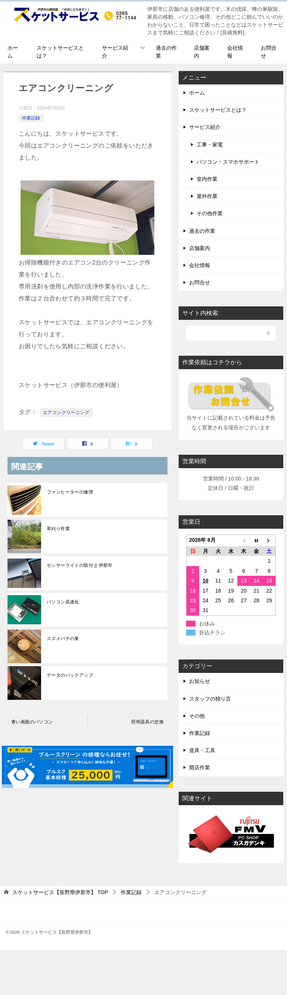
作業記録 (31, 118)
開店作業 (199, 767)
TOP (60, 892)
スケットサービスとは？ (60, 52)
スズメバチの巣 (63, 638)
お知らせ (199, 681)
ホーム (12, 52)
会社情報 (235, 52)
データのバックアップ (70, 675)
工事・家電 (210, 145)
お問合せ (269, 52)
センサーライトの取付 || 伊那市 (79, 565)
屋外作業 (207, 196)
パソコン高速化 (63, 602)
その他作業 (210, 213)
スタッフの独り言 (210, 699)
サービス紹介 (115, 52)
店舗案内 (202, 52)
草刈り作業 (58, 528)
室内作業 (207, 179)
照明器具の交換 (147, 721)
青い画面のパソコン (32, 721)
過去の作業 (166, 52)
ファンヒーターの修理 (70, 492)
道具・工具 (202, 750)
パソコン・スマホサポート (228, 162)
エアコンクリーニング (66, 412)
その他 (197, 716)
